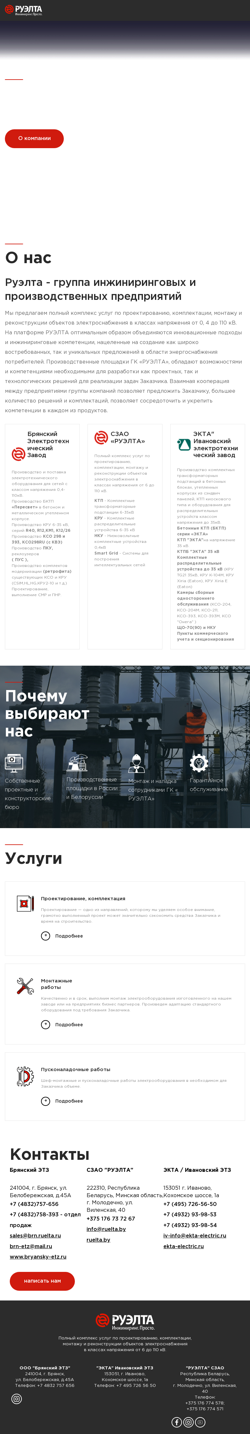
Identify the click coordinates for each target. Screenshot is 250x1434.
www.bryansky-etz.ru (38, 1257)
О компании (34, 138)
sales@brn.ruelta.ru (35, 1236)
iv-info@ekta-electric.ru (194, 1236)
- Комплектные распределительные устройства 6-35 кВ (115, 524)
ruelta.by (98, 1240)
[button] (120, 219)
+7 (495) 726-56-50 (190, 1204)
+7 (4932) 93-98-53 (189, 1214)
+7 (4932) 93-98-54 (190, 1225)
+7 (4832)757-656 (34, 1204)
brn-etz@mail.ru (31, 1246)
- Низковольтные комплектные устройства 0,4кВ (120, 541)
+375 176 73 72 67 (111, 1219)
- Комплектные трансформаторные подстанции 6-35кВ (115, 506)
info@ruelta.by (106, 1229)
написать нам (42, 1281)
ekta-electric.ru (183, 1246)
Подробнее (69, 936)
